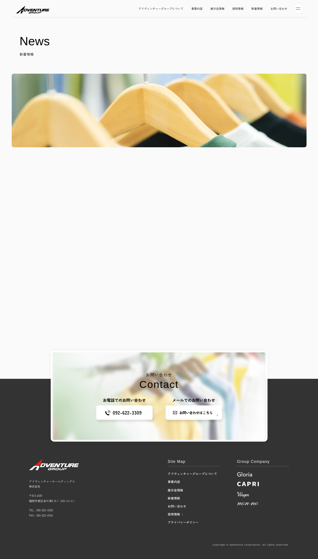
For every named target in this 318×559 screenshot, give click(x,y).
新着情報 (174, 498)
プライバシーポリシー (183, 522)
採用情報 (174, 514)
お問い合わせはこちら (196, 412)
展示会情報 (175, 490)
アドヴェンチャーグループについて (192, 474)
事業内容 (174, 482)
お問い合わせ (177, 506)
